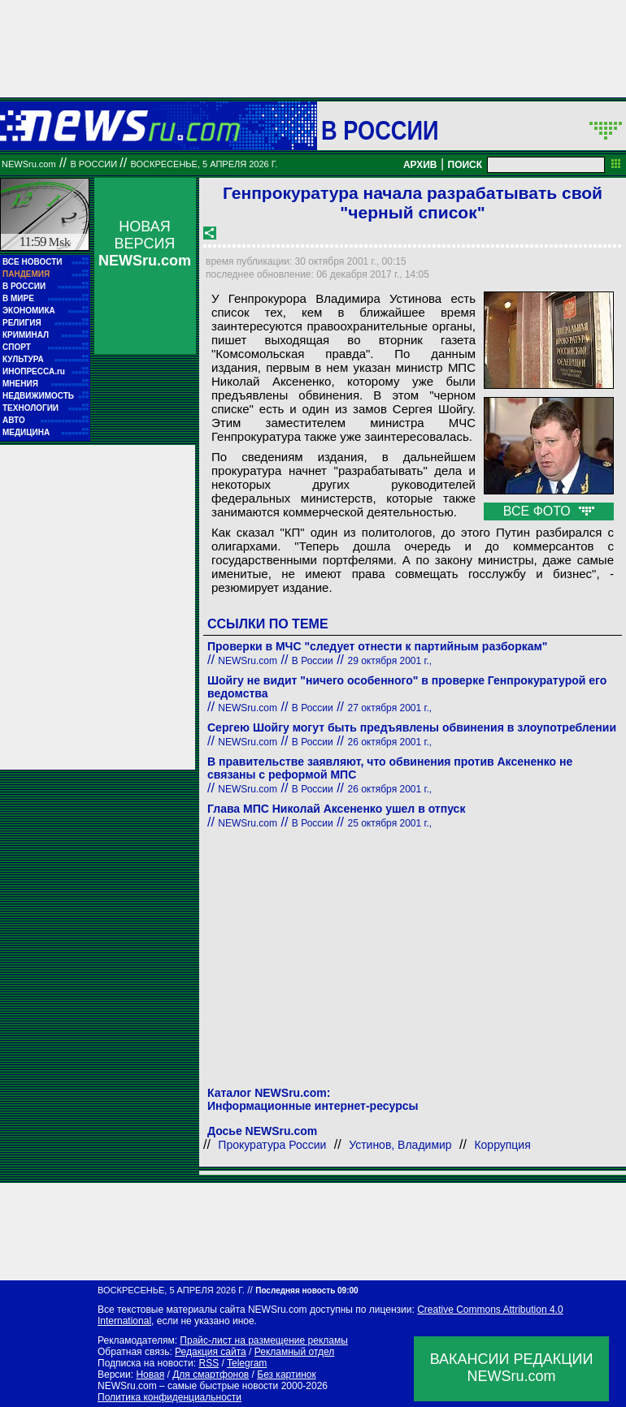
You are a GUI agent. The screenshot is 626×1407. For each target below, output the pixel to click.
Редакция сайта (210, 1351)
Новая (150, 1374)
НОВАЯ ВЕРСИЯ (144, 243)
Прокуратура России (272, 1144)
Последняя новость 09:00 (306, 1290)
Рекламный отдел (294, 1351)
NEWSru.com (29, 164)
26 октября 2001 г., (390, 742)
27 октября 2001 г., (390, 708)
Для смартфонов (210, 1374)
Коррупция (502, 1144)
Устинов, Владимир (400, 1144)
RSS (208, 1363)
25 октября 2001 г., (390, 823)
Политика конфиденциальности (169, 1397)
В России (380, 129)
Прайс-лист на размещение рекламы (264, 1340)
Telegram (247, 1363)
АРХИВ (420, 164)
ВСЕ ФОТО (548, 511)
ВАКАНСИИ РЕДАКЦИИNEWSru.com (511, 1367)
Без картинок (286, 1374)
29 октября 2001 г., (390, 661)
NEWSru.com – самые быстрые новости (188, 1386)
